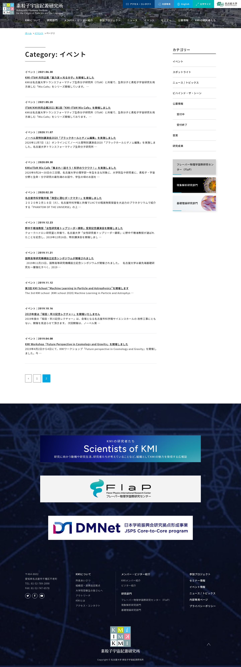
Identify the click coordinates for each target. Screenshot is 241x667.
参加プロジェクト (110, 20)
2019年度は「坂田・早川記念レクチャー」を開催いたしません (62, 314)
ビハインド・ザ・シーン (187, 93)
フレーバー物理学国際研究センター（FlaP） (146, 600)
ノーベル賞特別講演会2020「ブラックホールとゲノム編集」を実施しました (70, 138)
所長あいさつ (83, 580)
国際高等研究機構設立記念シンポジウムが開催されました (59, 258)
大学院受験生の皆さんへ (89, 590)
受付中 (181, 114)
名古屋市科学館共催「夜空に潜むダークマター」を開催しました (63, 198)
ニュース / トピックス (186, 82)
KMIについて (33, 20)
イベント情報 (197, 587)
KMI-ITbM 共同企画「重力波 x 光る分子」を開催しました (59, 77)
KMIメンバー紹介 (131, 580)
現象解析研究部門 (131, 605)
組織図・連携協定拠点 (88, 585)
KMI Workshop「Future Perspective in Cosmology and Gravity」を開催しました (76, 344)
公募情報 (183, 20)
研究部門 (52, 20)
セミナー (166, 20)
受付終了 (182, 124)
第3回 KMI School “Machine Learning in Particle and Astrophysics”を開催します (77, 288)
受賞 (175, 135)
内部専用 (164, 4)
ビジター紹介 (128, 585)
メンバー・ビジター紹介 (78, 20)
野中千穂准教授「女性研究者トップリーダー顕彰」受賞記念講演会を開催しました (74, 228)
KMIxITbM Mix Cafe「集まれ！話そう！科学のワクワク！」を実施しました (70, 168)
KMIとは (80, 600)
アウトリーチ (83, 595)
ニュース (132, 20)
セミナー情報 (197, 580)
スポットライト (182, 72)
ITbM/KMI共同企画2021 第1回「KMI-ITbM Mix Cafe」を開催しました (68, 107)
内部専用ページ (198, 599)
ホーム (28, 33)
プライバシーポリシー (202, 606)
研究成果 (178, 146)
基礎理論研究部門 (131, 610)
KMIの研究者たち (205, 20)
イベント (149, 20)
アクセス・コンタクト (138, 4)
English (183, 4)
